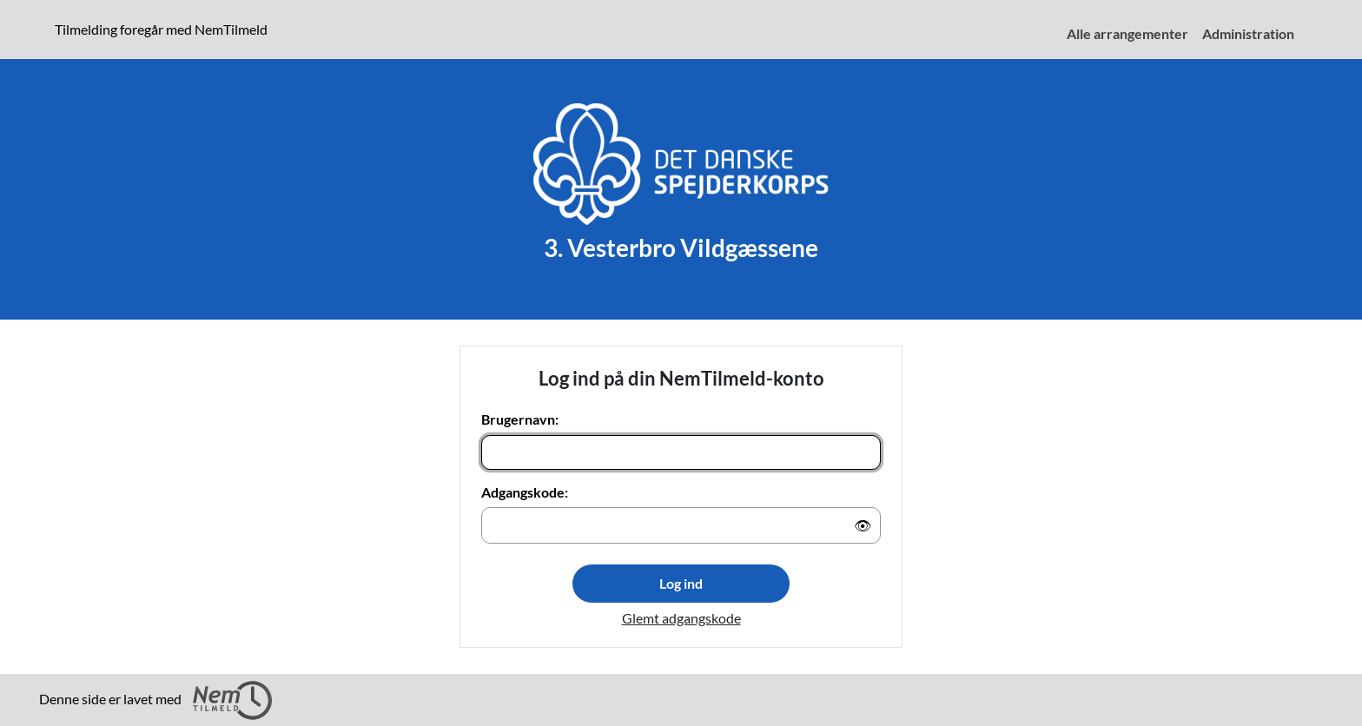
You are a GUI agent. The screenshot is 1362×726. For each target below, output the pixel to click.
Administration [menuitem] (1248, 33)
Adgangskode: (524, 492)
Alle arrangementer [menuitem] (1127, 33)
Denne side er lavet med (155, 700)
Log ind (681, 583)
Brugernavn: (520, 419)
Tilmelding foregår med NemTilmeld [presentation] (161, 29)
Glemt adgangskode (681, 618)
